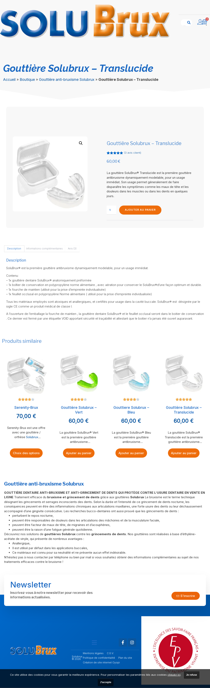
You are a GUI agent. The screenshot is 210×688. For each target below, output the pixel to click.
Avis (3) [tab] (72, 248)
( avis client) (132, 152)
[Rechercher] (189, 22)
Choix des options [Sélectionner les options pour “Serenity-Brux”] (26, 453)
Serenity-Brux (26, 408)
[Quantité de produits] (111, 210)
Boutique (27, 79)
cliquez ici (174, 674)
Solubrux (32, 437)
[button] (80, 143)
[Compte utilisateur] (200, 22)
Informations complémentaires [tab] (44, 248)
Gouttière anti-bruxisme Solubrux (66, 79)
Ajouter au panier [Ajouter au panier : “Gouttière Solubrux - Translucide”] (183, 453)
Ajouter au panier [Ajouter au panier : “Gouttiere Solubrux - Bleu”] (131, 453)
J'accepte (105, 682)
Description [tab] (14, 248)
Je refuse (191, 674)
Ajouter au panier (141, 210)
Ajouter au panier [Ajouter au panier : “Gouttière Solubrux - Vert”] (78, 453)
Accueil (9, 79)
